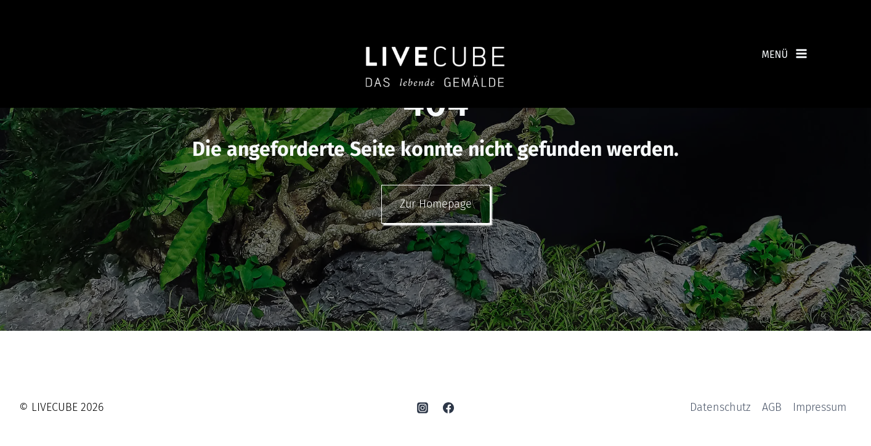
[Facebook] (448, 409)
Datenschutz (720, 409)
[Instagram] (422, 409)
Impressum (819, 409)
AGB (772, 409)
